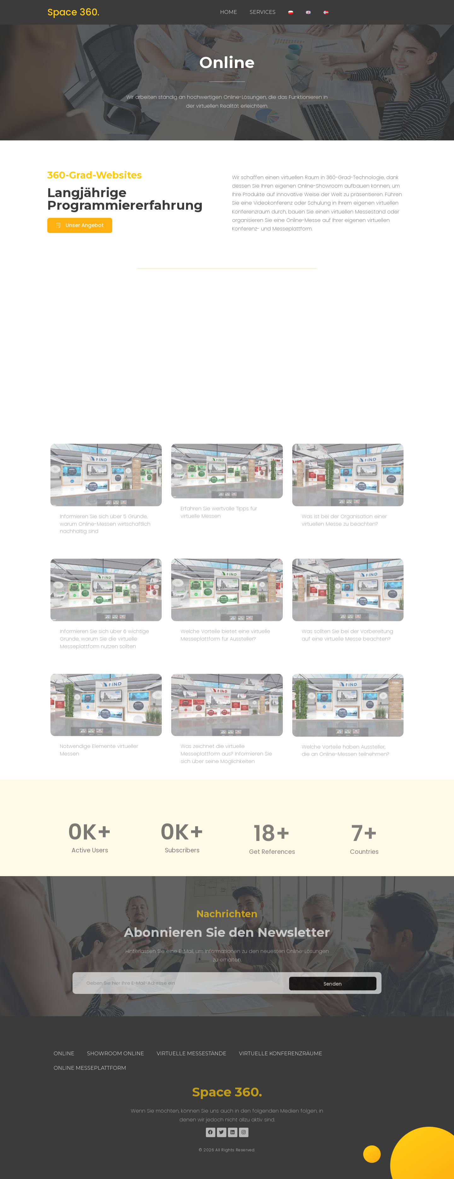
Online (64, 1054)
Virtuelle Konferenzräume (280, 1054)
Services (263, 12)
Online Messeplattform (90, 1068)
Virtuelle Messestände (191, 1054)
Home (228, 12)
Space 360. (73, 12)
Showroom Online (115, 1054)
